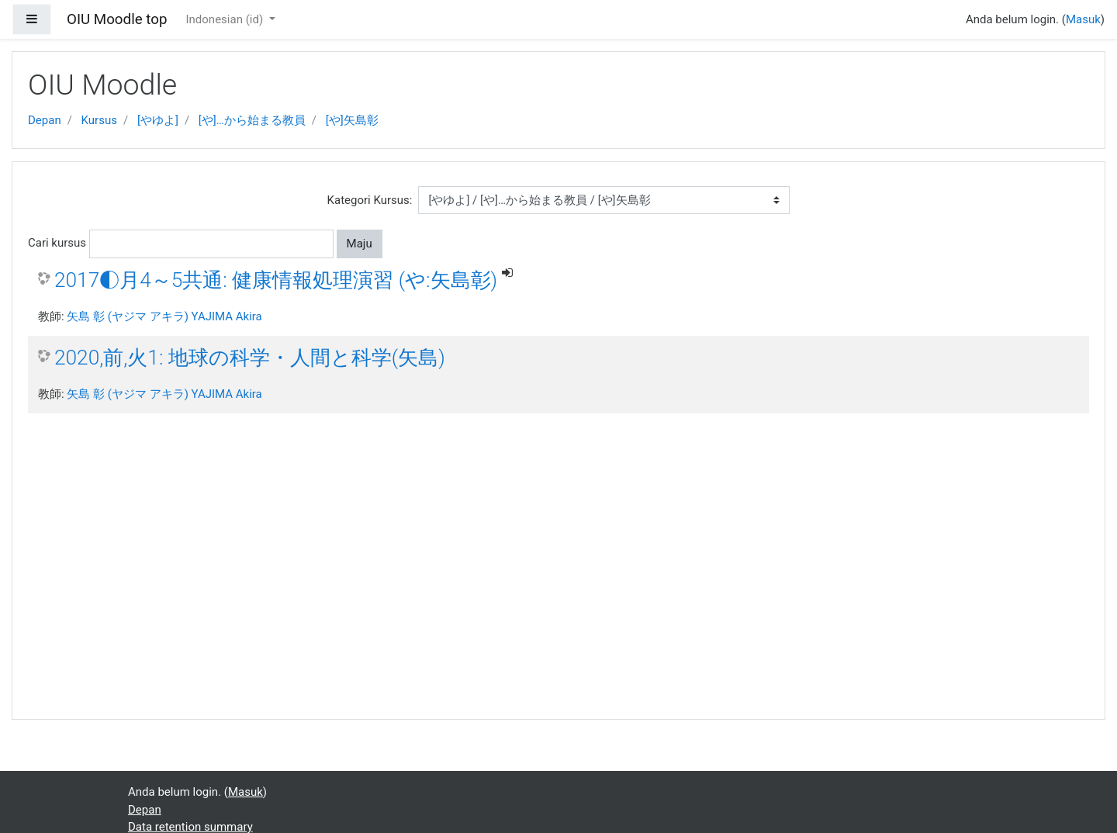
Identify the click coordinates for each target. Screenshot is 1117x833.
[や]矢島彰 (352, 120)
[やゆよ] (157, 120)
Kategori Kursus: (370, 200)
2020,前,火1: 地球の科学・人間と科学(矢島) (249, 357)
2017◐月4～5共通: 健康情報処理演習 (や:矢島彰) (275, 280)
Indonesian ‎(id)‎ (225, 19)
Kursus (99, 120)
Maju (359, 244)
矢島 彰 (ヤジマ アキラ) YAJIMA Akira (164, 316)
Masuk (1083, 19)
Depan (44, 120)
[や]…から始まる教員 (252, 120)
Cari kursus (57, 243)
